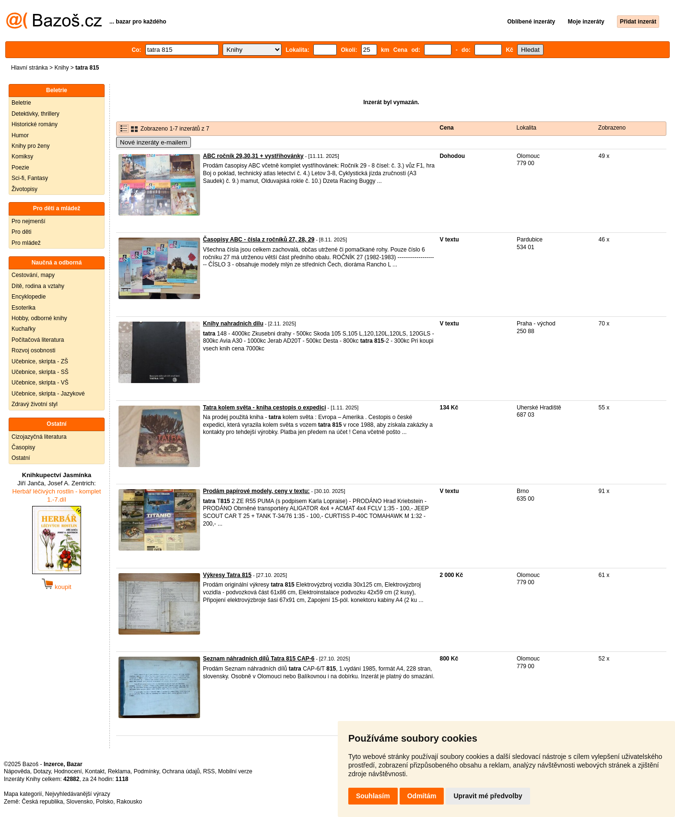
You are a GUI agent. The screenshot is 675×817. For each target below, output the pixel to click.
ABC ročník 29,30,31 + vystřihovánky (253, 156)
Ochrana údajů (181, 771)
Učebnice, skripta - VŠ (40, 382)
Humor (20, 135)
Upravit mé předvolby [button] (487, 796)
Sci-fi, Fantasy (30, 178)
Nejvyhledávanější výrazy (77, 794)
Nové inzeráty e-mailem (153, 142)
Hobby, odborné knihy (39, 318)
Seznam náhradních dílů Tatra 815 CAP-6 (259, 658)
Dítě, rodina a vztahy (38, 286)
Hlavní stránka (29, 67)
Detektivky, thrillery (35, 113)
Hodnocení (68, 771)
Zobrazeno (612, 127)
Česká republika (42, 801)
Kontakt (95, 771)
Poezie (20, 167)
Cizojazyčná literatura (39, 436)
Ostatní (21, 458)
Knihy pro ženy (30, 146)
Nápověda (17, 771)
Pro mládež (26, 243)
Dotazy (41, 771)
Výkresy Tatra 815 (227, 575)
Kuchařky (24, 328)
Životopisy (24, 189)
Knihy (61, 67)
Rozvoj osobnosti (33, 350)
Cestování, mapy (33, 275)
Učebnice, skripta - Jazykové (48, 393)
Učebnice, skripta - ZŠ (40, 361)
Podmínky (146, 771)
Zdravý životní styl (35, 404)
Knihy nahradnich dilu (233, 323)
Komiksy (22, 156)
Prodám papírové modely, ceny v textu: (256, 491)
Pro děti (21, 231)
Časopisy (23, 447)
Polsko (104, 801)
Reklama (119, 771)
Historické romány (35, 124)
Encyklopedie (29, 296)
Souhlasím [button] (373, 796)
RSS (209, 771)
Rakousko (129, 801)
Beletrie (21, 102)
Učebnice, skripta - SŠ (40, 372)
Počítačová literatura (38, 339)
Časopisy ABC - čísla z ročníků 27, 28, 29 (258, 239)
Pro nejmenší (29, 221)
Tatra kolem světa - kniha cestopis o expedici (264, 407)
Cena (446, 127)
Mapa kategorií (23, 794)
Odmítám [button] (422, 796)
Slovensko (79, 801)
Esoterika (24, 307)
